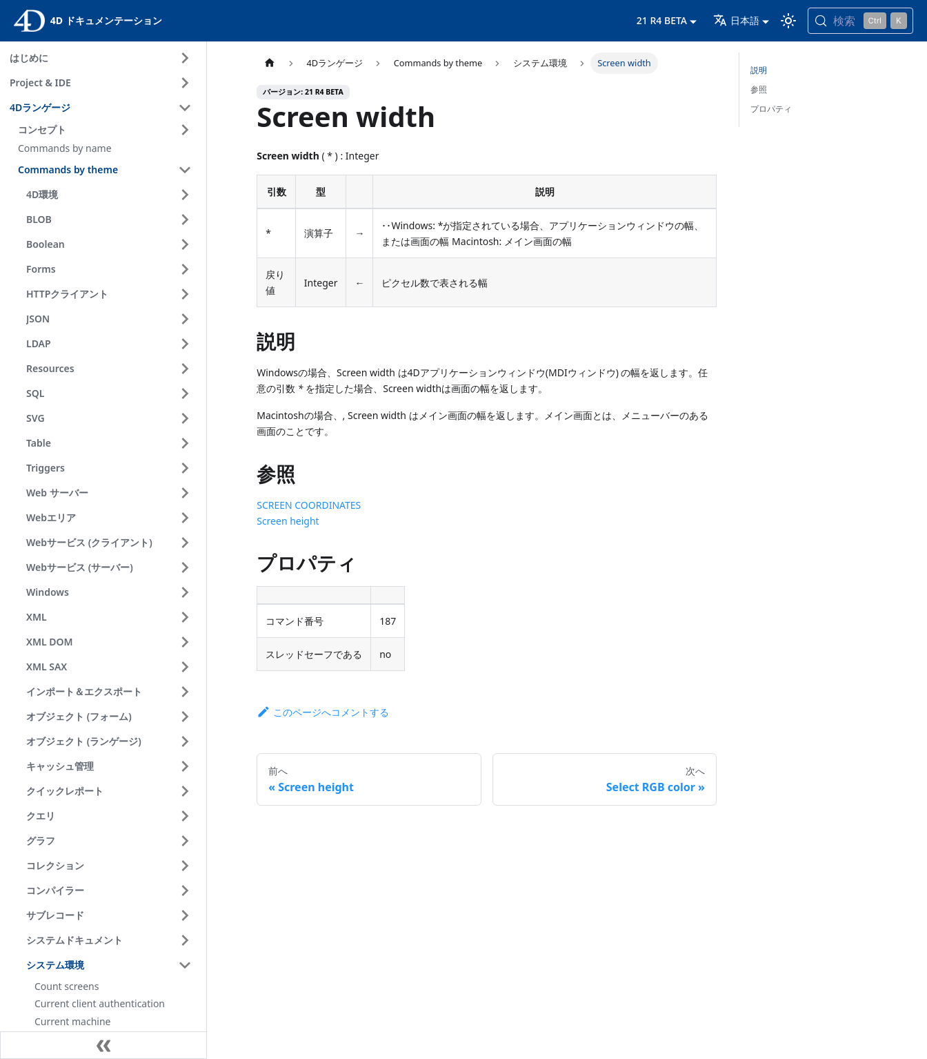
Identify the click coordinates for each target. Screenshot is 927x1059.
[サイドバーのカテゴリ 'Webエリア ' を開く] (185, 518)
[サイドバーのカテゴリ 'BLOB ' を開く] (185, 219)
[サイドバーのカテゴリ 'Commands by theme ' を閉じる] (185, 170)
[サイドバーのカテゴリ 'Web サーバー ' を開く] (185, 493)
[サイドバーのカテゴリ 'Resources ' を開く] (185, 369)
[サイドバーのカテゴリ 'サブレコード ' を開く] (185, 915)
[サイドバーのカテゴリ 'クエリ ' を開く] (185, 816)
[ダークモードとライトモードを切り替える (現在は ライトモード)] (788, 21)
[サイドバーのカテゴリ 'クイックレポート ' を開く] (185, 791)
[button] (107, 130)
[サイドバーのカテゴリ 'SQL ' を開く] (185, 393)
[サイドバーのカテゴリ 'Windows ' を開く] (185, 592)
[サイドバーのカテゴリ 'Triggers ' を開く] (185, 468)
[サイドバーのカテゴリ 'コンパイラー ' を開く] (185, 891)
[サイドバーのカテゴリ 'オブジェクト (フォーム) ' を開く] (185, 717)
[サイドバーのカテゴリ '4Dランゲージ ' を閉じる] (185, 108)
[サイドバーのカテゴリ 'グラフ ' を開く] (185, 841)
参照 (758, 89)
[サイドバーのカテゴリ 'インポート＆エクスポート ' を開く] (185, 692)
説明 (758, 70)
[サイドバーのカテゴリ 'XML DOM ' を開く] (185, 642)
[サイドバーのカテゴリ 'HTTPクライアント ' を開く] (185, 294)
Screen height (288, 520)
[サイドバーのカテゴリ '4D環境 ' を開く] (185, 195)
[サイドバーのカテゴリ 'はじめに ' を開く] (185, 58)
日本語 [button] (736, 20)
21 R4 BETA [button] (662, 20)
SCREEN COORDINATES (309, 505)
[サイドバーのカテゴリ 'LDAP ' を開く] (185, 344)
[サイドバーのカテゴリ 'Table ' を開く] (185, 443)
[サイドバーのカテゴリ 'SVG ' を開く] (185, 418)
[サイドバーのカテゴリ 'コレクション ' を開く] (185, 866)
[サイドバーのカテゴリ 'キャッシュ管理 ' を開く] (185, 766)
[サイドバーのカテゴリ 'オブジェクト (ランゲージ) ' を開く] (185, 741)
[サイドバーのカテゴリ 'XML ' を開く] (185, 617)
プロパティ (771, 109)
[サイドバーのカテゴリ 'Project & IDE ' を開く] (185, 83)
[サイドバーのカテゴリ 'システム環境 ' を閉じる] (185, 965)
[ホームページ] (270, 63)
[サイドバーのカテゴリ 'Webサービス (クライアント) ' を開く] (185, 543)
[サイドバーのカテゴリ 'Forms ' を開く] (185, 269)
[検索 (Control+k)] (860, 21)
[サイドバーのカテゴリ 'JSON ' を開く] (185, 319)
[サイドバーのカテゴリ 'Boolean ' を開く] (185, 244)
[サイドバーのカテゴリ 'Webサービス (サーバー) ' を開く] (185, 567)
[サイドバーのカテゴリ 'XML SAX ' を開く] (185, 667)
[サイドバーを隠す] (103, 1045)
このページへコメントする (323, 712)
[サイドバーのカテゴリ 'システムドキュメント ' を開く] (185, 940)
